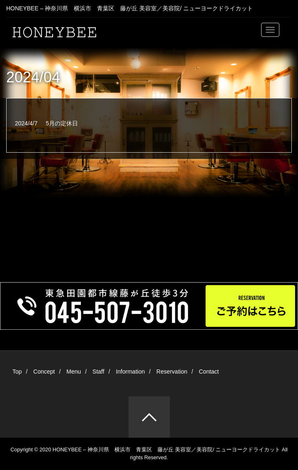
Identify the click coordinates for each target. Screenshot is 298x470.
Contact (209, 371)
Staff (98, 371)
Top (17, 371)
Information (130, 371)
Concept (44, 371)
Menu (73, 371)
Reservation (171, 371)
